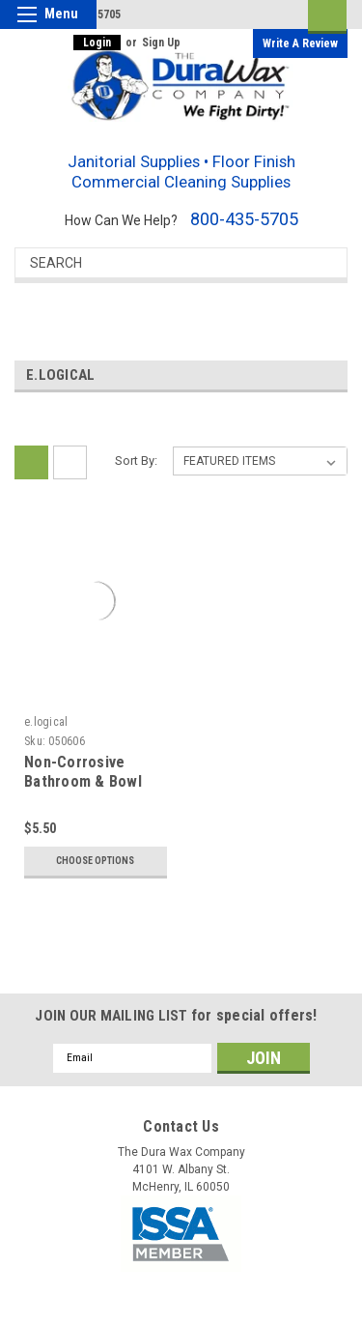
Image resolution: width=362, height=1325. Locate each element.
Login (97, 42)
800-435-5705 (244, 219)
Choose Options (95, 860)
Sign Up (161, 42)
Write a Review (300, 43)
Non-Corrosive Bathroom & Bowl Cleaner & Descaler (90, 781)
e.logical (46, 722)
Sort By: (136, 460)
